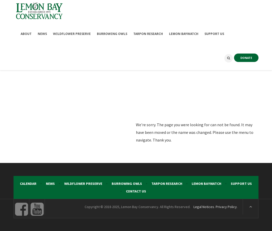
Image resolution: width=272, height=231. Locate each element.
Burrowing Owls (127, 183)
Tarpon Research (166, 183)
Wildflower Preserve (83, 183)
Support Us (241, 183)
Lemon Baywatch (206, 183)
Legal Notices (203, 206)
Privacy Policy (226, 206)
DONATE (246, 58)
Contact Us (136, 191)
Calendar (28, 183)
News (50, 183)
